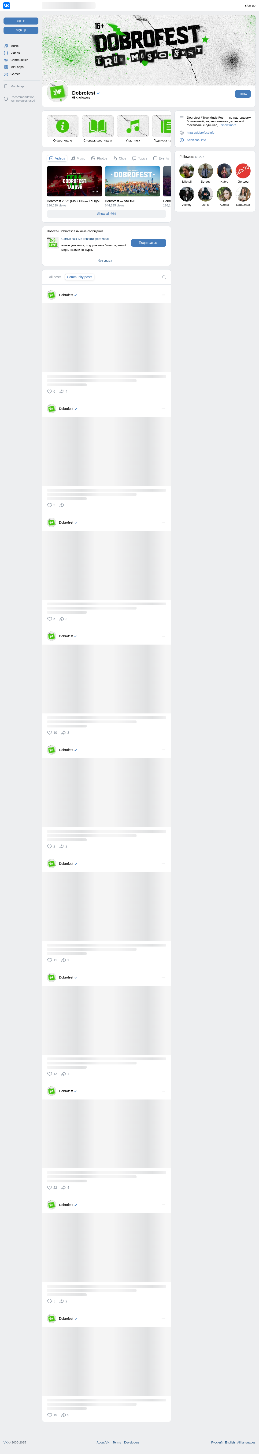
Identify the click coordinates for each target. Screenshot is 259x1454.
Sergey (205, 181)
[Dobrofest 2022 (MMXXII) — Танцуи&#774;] (74, 181)
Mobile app (18, 86)
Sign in (20, 20)
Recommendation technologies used (23, 98)
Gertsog (243, 181)
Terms (117, 1442)
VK (5, 1442)
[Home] (22, 5)
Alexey (186, 204)
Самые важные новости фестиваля (85, 239)
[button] (52, 391)
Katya (224, 181)
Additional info (196, 140)
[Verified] (76, 295)
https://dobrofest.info (201, 132)
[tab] (57, 158)
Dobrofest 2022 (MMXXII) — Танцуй (73, 201)
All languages (246, 1442)
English (230, 1442)
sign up (250, 5)
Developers (132, 1442)
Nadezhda (243, 204)
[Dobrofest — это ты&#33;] (132, 181)
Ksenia (224, 204)
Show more (228, 125)
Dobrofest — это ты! (120, 201)
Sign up (21, 30)
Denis (205, 204)
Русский (216, 1442)
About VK (103, 1442)
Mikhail (187, 181)
